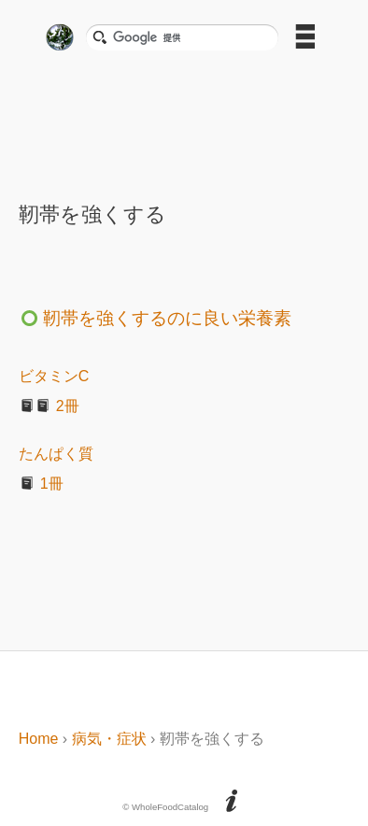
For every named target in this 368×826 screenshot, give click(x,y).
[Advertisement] (184, 120)
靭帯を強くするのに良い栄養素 (155, 318)
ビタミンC (54, 376)
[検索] (189, 37)
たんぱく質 (56, 454)
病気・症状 (109, 739)
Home (39, 739)
